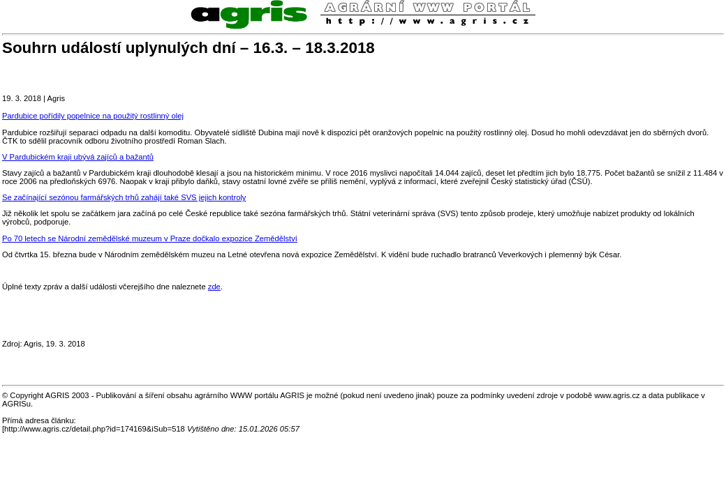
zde (214, 286)
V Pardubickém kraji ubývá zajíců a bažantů (78, 157)
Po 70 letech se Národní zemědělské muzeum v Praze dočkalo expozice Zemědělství (149, 238)
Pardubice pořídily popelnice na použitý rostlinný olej (93, 116)
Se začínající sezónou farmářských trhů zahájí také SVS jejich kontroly (124, 197)
